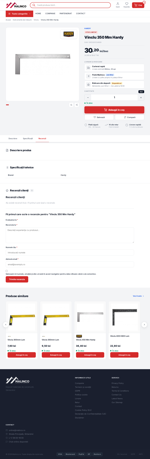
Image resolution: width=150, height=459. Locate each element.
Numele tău (11, 247)
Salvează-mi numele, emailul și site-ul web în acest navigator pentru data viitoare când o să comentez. (51, 274)
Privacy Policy (118, 383)
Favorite (127, 5)
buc (141, 92)
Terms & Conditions (120, 391)
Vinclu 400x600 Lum (119, 336)
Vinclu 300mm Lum (16, 340)
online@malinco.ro (15, 430)
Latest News (117, 398)
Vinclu (36, 20)
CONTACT (80, 13)
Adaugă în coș (114, 109)
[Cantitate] (114, 97)
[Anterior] (6, 325)
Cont (118, 5)
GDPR (77, 391)
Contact (78, 406)
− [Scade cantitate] (88, 97)
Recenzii (42, 138)
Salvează (99, 117)
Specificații (28, 138)
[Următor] (144, 325)
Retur (77, 402)
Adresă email (12, 259)
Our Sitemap (117, 402)
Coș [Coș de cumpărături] (139, 4)
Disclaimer (79, 418)
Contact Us (116, 394)
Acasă (8, 20)
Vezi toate (138, 296)
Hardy (87, 28)
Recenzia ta (11, 225)
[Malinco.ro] (16, 5)
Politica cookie (81, 394)
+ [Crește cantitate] (141, 97)
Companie (79, 383)
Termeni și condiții (83, 387)
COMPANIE (50, 13)
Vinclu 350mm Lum (50, 340)
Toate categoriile (19, 14)
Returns (115, 387)
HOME (38, 13)
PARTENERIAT (66, 13)
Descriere (13, 138)
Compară (129, 117)
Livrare (78, 398)
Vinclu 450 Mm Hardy (85, 340)
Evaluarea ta (12, 220)
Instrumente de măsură (22, 20)
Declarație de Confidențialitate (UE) (90, 414)
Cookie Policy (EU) (83, 410)
